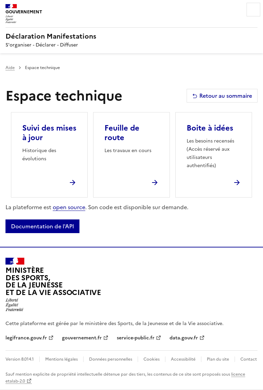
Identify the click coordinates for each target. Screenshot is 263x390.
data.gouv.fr (184, 337)
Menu (253, 9)
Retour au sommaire (222, 96)
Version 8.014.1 (19, 359)
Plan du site (218, 359)
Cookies (151, 359)
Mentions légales (61, 359)
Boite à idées (210, 128)
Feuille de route (121, 132)
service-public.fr (135, 337)
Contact (248, 359)
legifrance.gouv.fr (26, 337)
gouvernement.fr (82, 337)
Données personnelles (110, 359)
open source (69, 207)
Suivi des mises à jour (49, 132)
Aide (10, 68)
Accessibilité (183, 359)
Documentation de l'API (42, 226)
